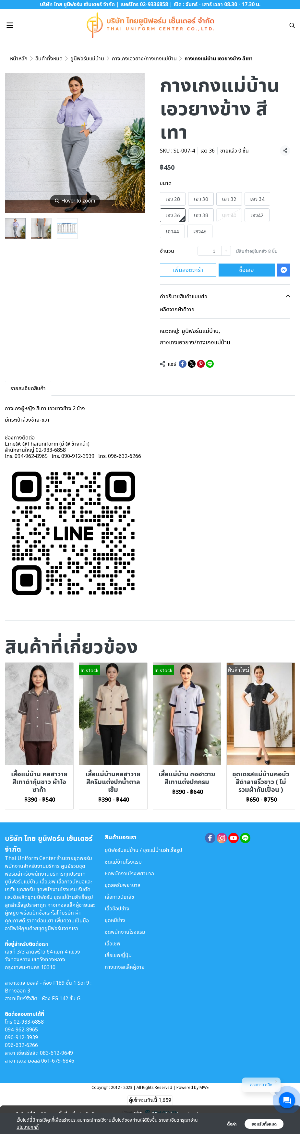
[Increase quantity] (226, 250)
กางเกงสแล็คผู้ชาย (125, 966)
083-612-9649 (56, 1052)
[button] (292, 25)
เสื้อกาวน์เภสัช (119, 896)
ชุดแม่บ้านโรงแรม (123, 861)
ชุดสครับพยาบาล (122, 885)
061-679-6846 (57, 1060)
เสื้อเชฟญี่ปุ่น (118, 955)
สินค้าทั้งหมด (49, 58)
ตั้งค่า (232, 1124)
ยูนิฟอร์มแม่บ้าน (87, 58)
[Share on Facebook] (182, 364)
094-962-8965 (21, 1029)
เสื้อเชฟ (112, 943)
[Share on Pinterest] (201, 364)
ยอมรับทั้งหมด (264, 1124)
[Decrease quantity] (202, 250)
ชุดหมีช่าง (115, 920)
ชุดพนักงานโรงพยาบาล (129, 873)
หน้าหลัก (19, 58)
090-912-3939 (21, 1037)
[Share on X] (192, 364)
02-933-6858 (29, 1021)
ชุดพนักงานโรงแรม (125, 931)
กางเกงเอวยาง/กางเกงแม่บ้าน (144, 58)
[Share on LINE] (210, 364)
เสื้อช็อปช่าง (117, 908)
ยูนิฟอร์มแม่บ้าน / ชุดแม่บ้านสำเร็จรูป (143, 850)
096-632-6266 (21, 1045)
